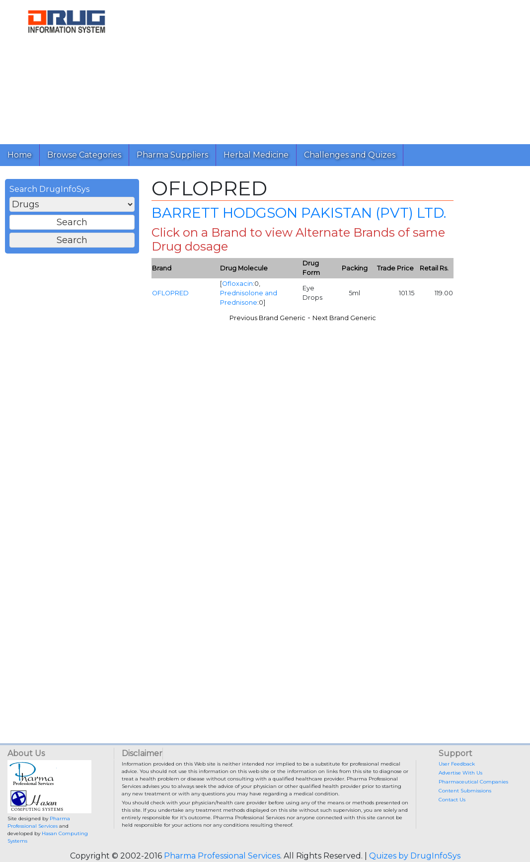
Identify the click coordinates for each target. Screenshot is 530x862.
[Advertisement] (328, 69)
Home (19, 155)
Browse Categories (84, 155)
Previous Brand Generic (267, 318)
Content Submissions (465, 790)
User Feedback (457, 764)
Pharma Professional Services (222, 856)
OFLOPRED (170, 293)
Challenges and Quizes (349, 155)
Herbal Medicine (256, 155)
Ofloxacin (237, 283)
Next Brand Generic (344, 318)
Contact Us (452, 799)
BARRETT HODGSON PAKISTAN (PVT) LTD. (298, 212)
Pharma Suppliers (172, 155)
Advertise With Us (460, 773)
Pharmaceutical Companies (473, 781)
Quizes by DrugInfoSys (414, 856)
